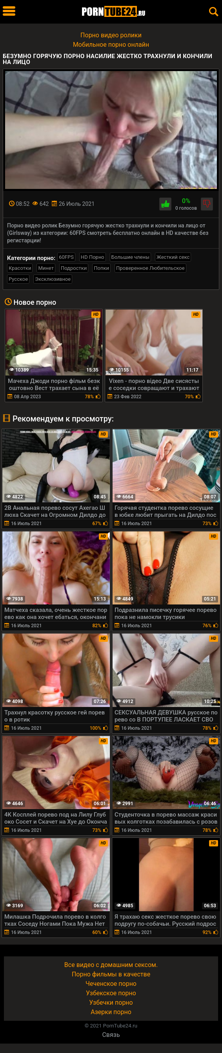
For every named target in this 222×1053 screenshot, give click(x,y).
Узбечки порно (111, 1002)
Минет (45, 268)
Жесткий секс (172, 257)
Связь (111, 1034)
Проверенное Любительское (150, 268)
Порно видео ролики (111, 35)
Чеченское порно (111, 983)
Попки (101, 268)
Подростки (74, 268)
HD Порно (92, 257)
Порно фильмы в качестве (111, 974)
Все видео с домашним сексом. (111, 965)
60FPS (66, 257)
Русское (18, 279)
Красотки (20, 268)
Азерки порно (111, 1012)
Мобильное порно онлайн (111, 44)
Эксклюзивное (53, 279)
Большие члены (130, 257)
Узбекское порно (111, 993)
